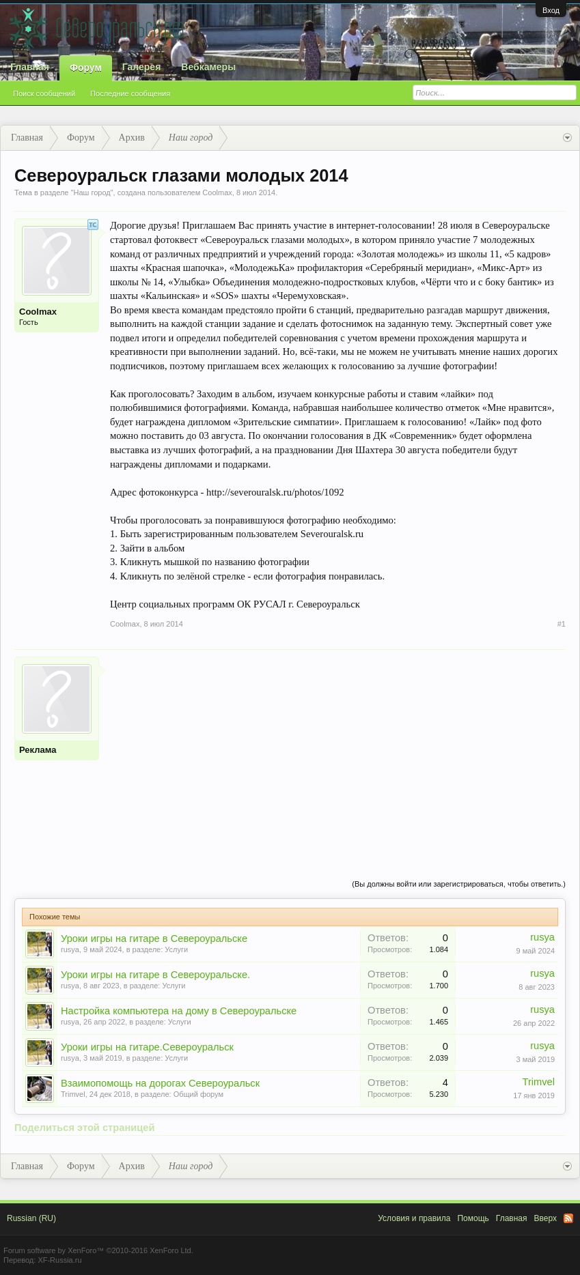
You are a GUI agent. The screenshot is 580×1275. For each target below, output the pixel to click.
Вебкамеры (208, 66)
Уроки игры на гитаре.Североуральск (147, 1047)
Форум (86, 67)
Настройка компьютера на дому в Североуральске (178, 1010)
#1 (561, 624)
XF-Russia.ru (59, 1260)
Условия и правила (414, 1218)
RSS (568, 1218)
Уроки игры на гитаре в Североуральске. (155, 974)
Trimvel (73, 1094)
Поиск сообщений (44, 93)
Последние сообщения (130, 93)
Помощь (472, 1218)
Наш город (91, 192)
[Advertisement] (338, 752)
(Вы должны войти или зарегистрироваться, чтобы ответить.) (459, 884)
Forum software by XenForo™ (98, 1250)
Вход (551, 10)
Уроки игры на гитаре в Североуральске (154, 938)
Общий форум (198, 1094)
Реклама (37, 750)
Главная (29, 66)
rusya (70, 949)
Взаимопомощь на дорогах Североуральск (160, 1083)
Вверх (545, 1218)
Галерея (141, 66)
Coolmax (217, 192)
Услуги (176, 949)
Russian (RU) (31, 1218)
